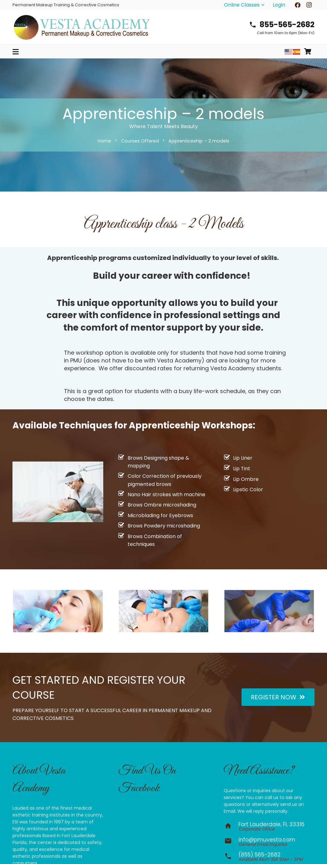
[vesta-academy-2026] (81, 27)
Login (279, 4)
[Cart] (308, 52)
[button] (245, 5)
